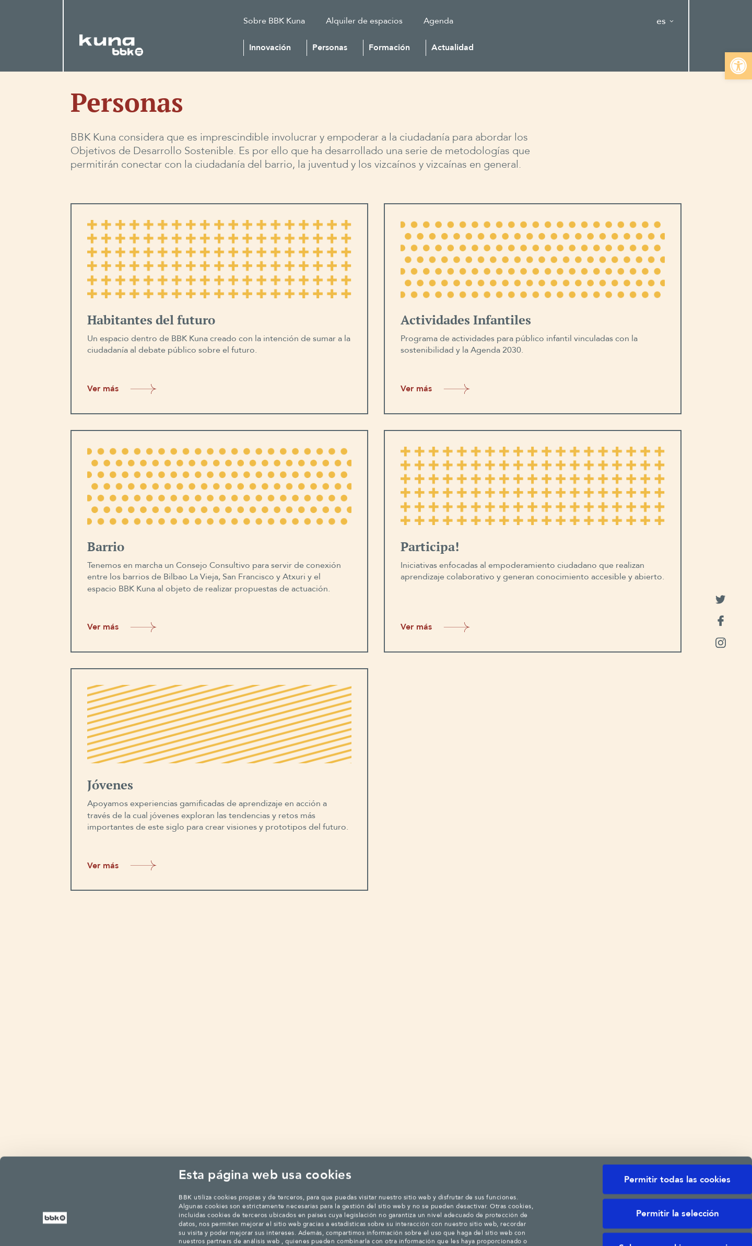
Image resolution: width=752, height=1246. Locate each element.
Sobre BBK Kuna (274, 21)
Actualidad (452, 47)
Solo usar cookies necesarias (677, 1174)
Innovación (270, 47)
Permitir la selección (677, 1139)
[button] (738, 65)
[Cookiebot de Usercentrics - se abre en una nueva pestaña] (55, 1224)
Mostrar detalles (598, 1224)
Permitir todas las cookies (677, 1105)
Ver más (123, 389)
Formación (389, 47)
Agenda (438, 21)
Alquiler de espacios (364, 21)
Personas (329, 47)
